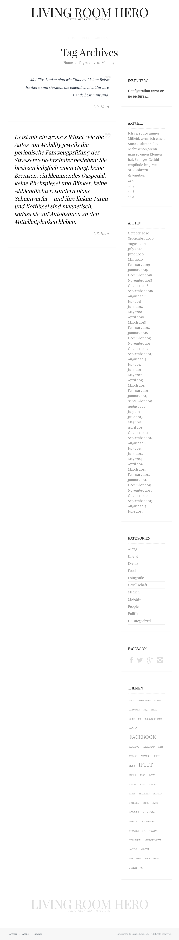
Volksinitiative (153, 840)
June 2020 (136, 254)
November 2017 (140, 343)
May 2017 (135, 375)
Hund (132, 766)
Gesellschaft (137, 585)
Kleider (153, 784)
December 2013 (140, 485)
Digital (133, 556)
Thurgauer (135, 840)
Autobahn (134, 710)
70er (131, 700)
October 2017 (138, 348)
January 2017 (137, 396)
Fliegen (145, 756)
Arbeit (157, 700)
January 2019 (138, 270)
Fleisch (133, 756)
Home (73, 38)
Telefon (153, 831)
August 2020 (137, 243)
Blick (154, 710)
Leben (132, 794)
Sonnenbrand (150, 812)
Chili (132, 719)
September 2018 (140, 291)
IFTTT (146, 765)
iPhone (133, 775)
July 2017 (134, 364)
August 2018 (137, 296)
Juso (142, 775)
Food (132, 570)
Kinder (133, 784)
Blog (86, 38)
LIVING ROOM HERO (89, 13)
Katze (152, 775)
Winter (145, 849)
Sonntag (133, 821)
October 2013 (138, 495)
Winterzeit (135, 858)
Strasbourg (148, 821)
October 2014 (138, 432)
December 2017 (139, 338)
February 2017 (138, 390)
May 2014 (135, 459)
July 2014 (135, 448)
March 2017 (136, 385)
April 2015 (135, 427)
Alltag (132, 549)
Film (160, 747)
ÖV (141, 868)
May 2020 (135, 259)
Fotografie (136, 578)
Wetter (133, 849)
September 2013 (140, 501)
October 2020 (138, 233)
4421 (131, 180)
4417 (131, 191)
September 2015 (140, 401)
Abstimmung (144, 700)
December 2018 (140, 275)
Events (133, 563)
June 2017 (135, 369)
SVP (144, 831)
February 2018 (139, 327)
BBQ (145, 710)
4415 (131, 196)
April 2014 (136, 464)
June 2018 (135, 306)
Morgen (134, 802)
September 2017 (140, 354)
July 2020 (135, 249)
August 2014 (137, 443)
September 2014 (140, 438)
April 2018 (136, 317)
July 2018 (135, 301)
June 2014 (135, 453)
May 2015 (135, 422)
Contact (38, 933)
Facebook (142, 737)
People (133, 606)
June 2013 (135, 511)
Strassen (134, 831)
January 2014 (138, 480)
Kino (142, 784)
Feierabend (149, 747)
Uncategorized (139, 621)
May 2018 (135, 312)
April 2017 (135, 380)
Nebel (146, 803)
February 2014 (139, 474)
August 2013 (137, 506)
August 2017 (137, 359)
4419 (131, 186)
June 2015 (135, 417)
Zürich (133, 868)
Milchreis (144, 794)
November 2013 (140, 490)
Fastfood (134, 747)
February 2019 (139, 264)
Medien (134, 592)
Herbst (156, 756)
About (25, 933)
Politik (133, 613)
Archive (13, 933)
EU (139, 719)
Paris (155, 803)
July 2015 (134, 411)
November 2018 (140, 280)
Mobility (134, 599)
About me (103, 38)
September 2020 (141, 238)
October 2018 (138, 285)
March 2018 (137, 322)
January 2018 (138, 333)
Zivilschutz (152, 858)
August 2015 (137, 406)
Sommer (134, 812)
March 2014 (137, 469)
